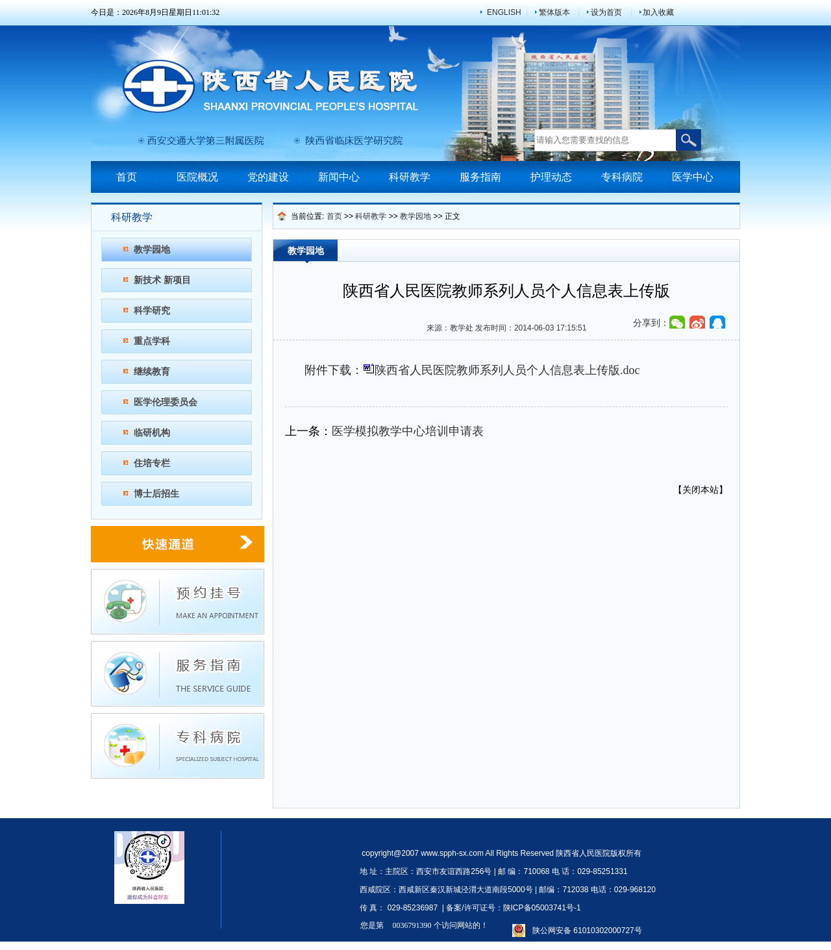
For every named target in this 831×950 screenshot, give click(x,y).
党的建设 (268, 176)
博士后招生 (156, 493)
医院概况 (197, 176)
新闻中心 (339, 176)
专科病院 (622, 176)
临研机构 (152, 432)
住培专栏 (152, 463)
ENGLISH (504, 12)
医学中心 (692, 176)
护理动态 (551, 176)
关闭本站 (700, 489)
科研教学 (409, 176)
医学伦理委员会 (165, 402)
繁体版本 (554, 12)
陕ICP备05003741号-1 (542, 907)
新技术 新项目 (162, 280)
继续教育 (152, 371)
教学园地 (152, 249)
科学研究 (152, 310)
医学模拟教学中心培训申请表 (408, 431)
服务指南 (480, 176)
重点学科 (152, 341)
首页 (126, 176)
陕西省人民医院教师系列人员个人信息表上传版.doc (507, 370)
